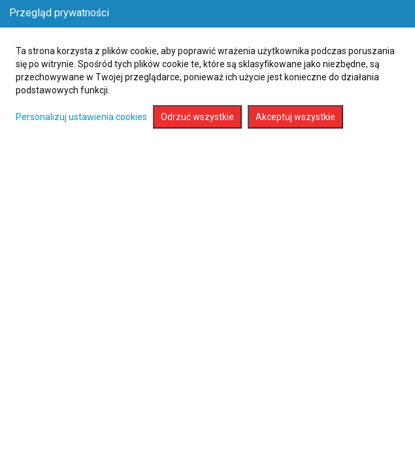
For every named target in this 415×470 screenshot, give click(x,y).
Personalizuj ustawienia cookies (81, 117)
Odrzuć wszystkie (197, 117)
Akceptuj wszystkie (295, 117)
